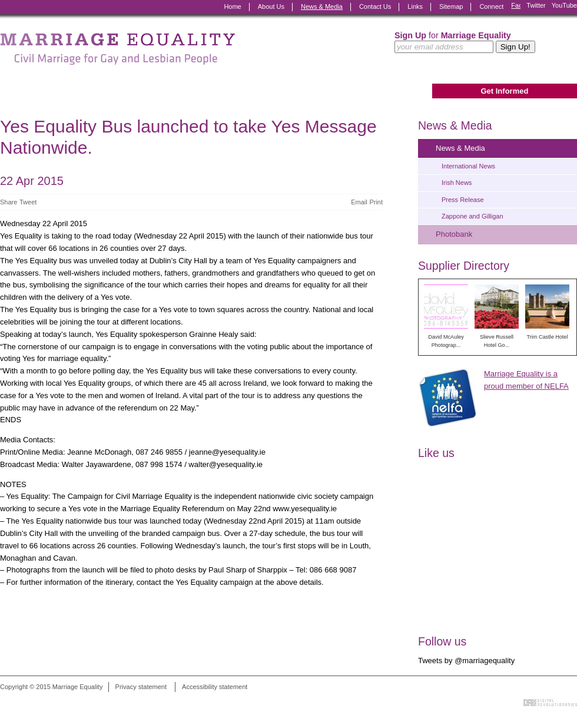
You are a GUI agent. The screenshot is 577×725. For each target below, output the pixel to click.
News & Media (322, 6)
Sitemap (451, 6)
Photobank (454, 234)
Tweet (28, 202)
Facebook (515, 7)
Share (8, 202)
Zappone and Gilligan (472, 216)
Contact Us (375, 6)
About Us (271, 6)
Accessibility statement (214, 686)
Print (376, 202)
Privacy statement (141, 686)
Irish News (457, 182)
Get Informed (504, 91)
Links (415, 6)
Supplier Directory (463, 265)
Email (359, 202)
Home (232, 6)
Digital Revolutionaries (550, 702)
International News (468, 166)
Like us (436, 452)
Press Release (463, 199)
